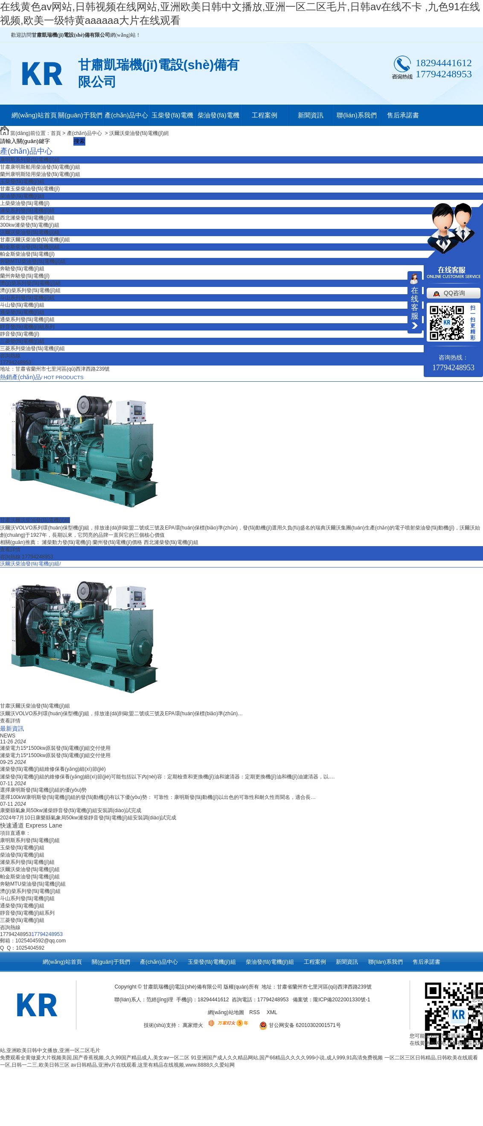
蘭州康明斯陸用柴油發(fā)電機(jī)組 (40, 174)
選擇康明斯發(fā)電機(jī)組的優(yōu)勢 (43, 790)
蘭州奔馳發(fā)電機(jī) (24, 276)
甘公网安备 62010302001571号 (296, 1025)
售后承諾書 (403, 115)
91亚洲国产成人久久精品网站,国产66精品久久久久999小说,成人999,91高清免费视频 (287, 1058)
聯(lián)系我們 (356, 115)
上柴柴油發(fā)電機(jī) (24, 203)
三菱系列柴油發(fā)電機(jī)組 (32, 348)
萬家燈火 (193, 1025)
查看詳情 (10, 550)
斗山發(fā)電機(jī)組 (22, 305)
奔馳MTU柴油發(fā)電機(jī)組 (33, 261)
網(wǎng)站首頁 (34, 115)
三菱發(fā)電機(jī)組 (22, 341)
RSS (255, 1012)
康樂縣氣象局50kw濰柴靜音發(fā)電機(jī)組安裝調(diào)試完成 (70, 810)
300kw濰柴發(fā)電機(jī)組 (29, 225)
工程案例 (264, 115)
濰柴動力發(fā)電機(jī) (67, 542)
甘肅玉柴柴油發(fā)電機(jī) (30, 189)
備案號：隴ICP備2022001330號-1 (331, 1000)
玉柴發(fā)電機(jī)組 (172, 118)
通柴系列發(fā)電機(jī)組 (27, 319)
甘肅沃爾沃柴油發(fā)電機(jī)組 (35, 240)
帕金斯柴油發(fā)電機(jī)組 (30, 247)
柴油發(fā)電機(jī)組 (218, 118)
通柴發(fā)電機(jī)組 (22, 312)
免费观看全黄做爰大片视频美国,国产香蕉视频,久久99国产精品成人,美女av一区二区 (94, 1058)
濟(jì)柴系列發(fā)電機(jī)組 (30, 283)
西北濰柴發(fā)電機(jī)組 (27, 218)
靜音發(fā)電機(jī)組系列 (27, 327)
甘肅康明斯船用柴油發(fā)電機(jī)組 (40, 167)
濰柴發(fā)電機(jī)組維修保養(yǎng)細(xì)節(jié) (53, 769)
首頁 (56, 133)
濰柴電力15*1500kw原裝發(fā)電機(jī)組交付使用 (55, 748)
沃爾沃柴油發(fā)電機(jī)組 (139, 133)
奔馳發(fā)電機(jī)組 (22, 269)
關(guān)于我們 (80, 115)
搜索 (79, 141)
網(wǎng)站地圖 (226, 1012)
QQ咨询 (454, 293)
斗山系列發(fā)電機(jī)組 (27, 298)
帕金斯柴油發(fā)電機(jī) (27, 254)
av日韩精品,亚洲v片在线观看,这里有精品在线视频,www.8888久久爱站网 (153, 1065)
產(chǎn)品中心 (126, 115)
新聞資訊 (310, 115)
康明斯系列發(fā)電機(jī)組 (30, 160)
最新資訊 (12, 728)
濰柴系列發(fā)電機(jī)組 (27, 211)
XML (273, 1012)
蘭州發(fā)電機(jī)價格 (118, 542)
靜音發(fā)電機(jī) (19, 334)
